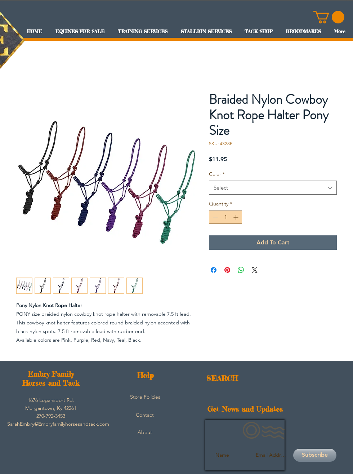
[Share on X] (254, 270)
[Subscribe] (314, 455)
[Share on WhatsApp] (241, 270)
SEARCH (222, 378)
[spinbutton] (225, 217)
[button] (328, 17)
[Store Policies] (145, 397)
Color (217, 174)
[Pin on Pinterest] (227, 270)
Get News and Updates (245, 408)
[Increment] (236, 217)
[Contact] (144, 415)
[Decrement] (214, 217)
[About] (144, 433)
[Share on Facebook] (213, 270)
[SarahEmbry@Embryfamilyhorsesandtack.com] (58, 424)
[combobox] (273, 188)
